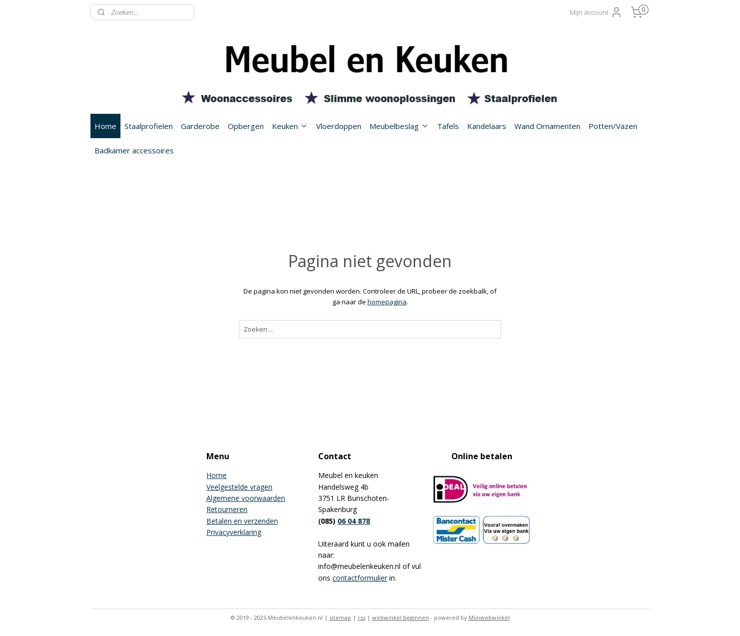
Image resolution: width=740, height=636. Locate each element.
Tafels (448, 126)
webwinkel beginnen (400, 617)
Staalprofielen (149, 126)
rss (361, 617)
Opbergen (246, 126)
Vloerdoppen (338, 126)
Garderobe (200, 126)
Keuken (290, 126)
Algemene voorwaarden (245, 498)
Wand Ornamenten (547, 126)
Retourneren (227, 509)
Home (105, 126)
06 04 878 (353, 521)
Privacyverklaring (233, 532)
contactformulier (359, 578)
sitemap (340, 617)
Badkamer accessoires (134, 150)
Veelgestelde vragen (239, 487)
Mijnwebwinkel (489, 617)
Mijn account (596, 12)
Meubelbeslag (399, 126)
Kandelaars (486, 126)
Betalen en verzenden (242, 521)
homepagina (387, 301)
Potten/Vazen (613, 126)
